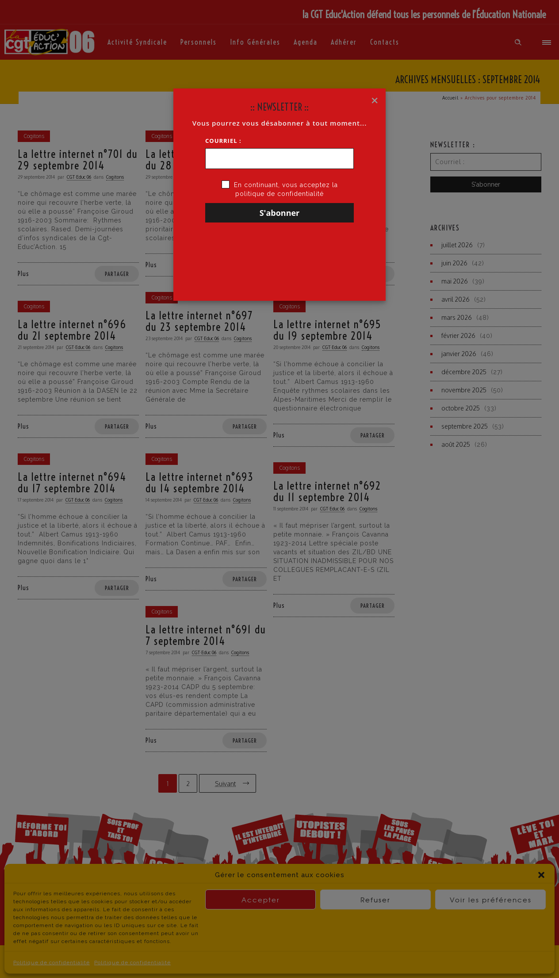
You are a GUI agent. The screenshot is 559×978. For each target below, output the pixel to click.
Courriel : (223, 141)
